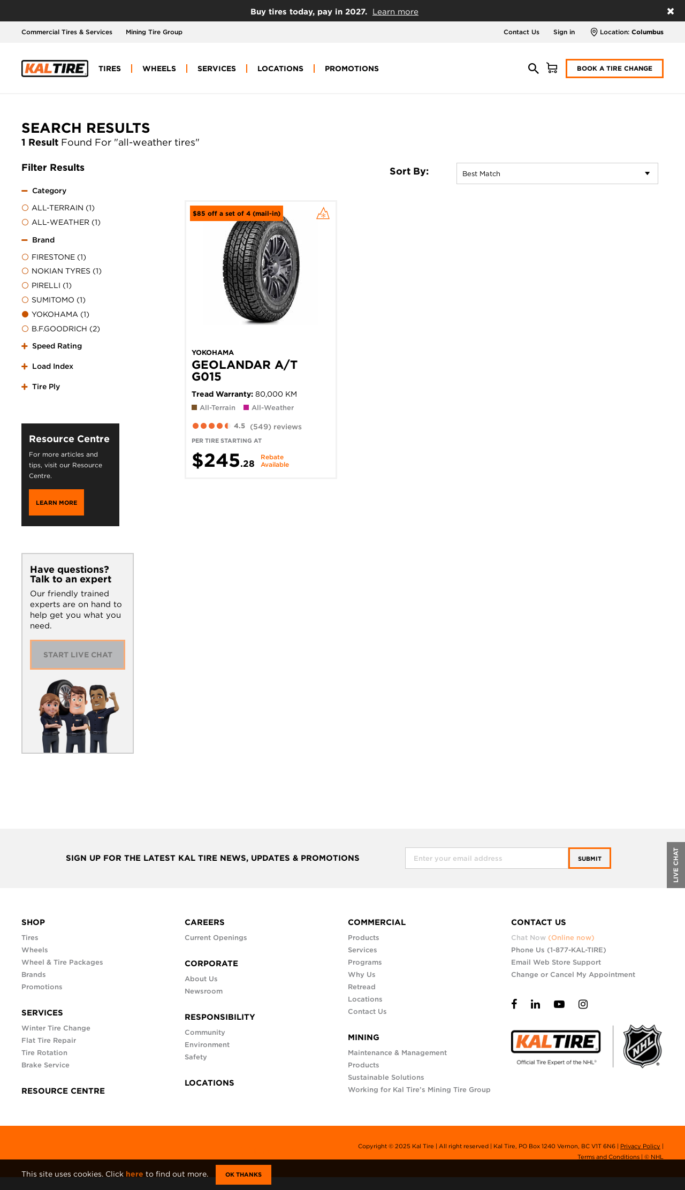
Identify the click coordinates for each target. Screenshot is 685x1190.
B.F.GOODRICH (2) (60, 329)
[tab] (70, 205)
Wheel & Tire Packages (62, 962)
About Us (201, 979)
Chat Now (553, 938)
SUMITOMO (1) (53, 300)
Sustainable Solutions (386, 1077)
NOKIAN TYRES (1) (61, 271)
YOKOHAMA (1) (55, 315)
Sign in (564, 32)
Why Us (362, 975)
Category (49, 190)
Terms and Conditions (608, 1157)
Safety (196, 1057)
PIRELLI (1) (46, 286)
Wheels (34, 950)
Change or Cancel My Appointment (573, 975)
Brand (43, 240)
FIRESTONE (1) (53, 257)
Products (363, 938)
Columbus (647, 32)
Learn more (395, 12)
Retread (362, 987)
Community (205, 1032)
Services (362, 950)
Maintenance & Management (397, 1053)
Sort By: (409, 171)
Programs (365, 962)
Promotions (42, 987)
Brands (33, 975)
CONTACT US (538, 922)
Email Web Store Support (556, 962)
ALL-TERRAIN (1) (58, 208)
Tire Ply (46, 386)
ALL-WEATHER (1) (61, 223)
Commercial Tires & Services (66, 32)
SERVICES (42, 1013)
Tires (30, 938)
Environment (207, 1045)
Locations (365, 999)
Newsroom (204, 991)
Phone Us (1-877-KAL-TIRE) (558, 950)
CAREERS (205, 922)
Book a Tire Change (614, 68)
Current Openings (216, 938)
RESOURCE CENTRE (63, 1091)
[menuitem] (109, 68)
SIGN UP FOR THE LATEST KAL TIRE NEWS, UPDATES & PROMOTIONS (213, 858)
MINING (363, 1037)
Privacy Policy (640, 1146)
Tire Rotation (44, 1053)
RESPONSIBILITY (220, 1017)
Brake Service (45, 1065)
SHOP (33, 922)
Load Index (52, 366)
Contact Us (521, 32)
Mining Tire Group (154, 32)
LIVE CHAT (676, 865)
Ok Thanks (243, 1174)
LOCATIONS (209, 1083)
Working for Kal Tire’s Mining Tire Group (419, 1090)
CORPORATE (211, 963)
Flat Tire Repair (48, 1040)
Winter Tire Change (55, 1028)
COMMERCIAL (377, 922)
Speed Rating (57, 346)
